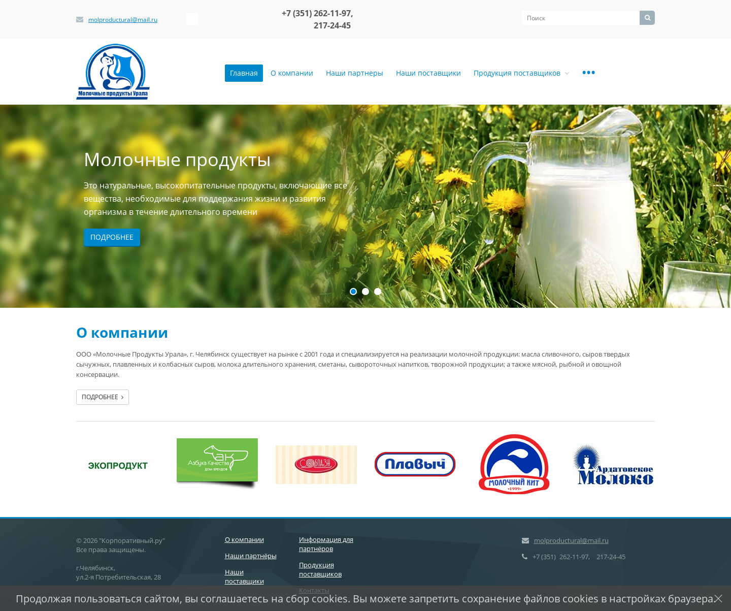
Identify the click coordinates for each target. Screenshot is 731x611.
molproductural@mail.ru (122, 19)
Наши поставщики (428, 73)
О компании (292, 73)
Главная (244, 73)
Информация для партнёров (326, 544)
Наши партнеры (354, 73)
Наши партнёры (251, 555)
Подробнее (112, 237)
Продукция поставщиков (521, 73)
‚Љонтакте (192, 19)
